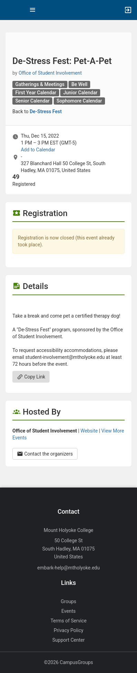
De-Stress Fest (46, 111)
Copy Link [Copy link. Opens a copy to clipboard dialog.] (31, 377)
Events (68, 611)
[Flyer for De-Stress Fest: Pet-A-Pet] (68, 305)
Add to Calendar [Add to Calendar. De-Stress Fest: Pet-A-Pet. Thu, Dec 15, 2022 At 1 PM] (38, 149)
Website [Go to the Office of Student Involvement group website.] (89, 431)
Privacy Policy (68, 630)
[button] (8, 10)
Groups (68, 601)
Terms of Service (69, 620)
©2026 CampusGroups (68, 662)
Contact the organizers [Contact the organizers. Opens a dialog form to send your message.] (45, 454)
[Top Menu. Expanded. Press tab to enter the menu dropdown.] (32, 10)
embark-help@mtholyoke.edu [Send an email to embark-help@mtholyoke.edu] (68, 567)
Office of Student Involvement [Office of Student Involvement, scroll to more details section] (50, 73)
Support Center (68, 640)
